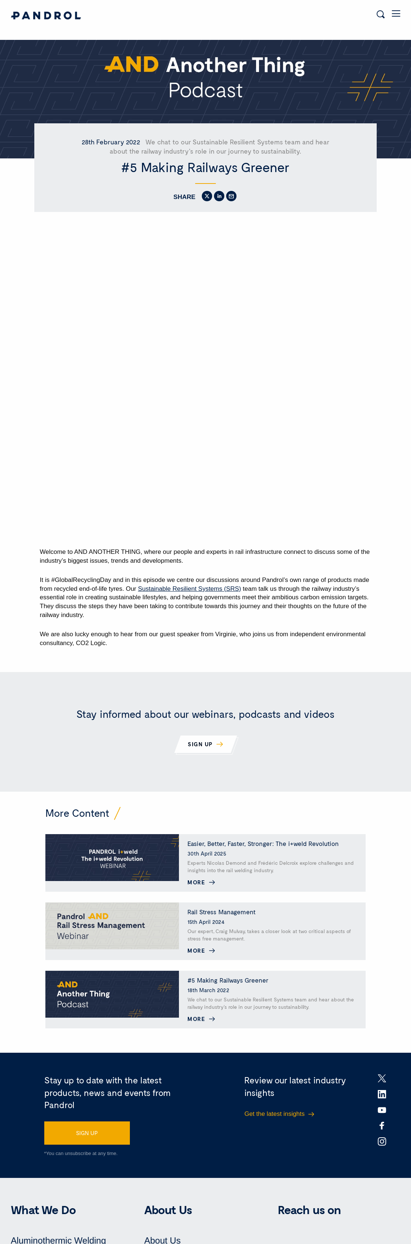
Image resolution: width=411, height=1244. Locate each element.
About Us (162, 1236)
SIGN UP (87, 1128)
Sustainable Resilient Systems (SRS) (189, 583)
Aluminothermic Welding (58, 1236)
